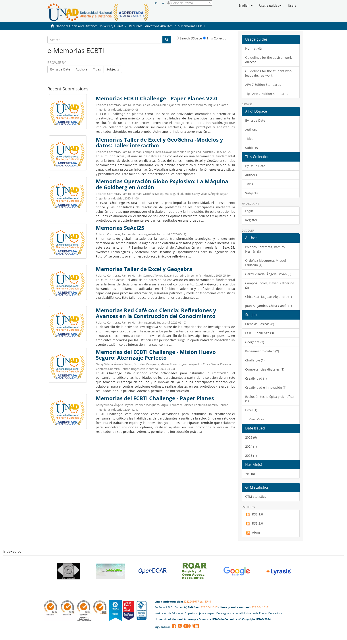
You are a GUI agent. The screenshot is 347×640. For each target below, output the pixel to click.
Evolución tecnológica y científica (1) (269, 398)
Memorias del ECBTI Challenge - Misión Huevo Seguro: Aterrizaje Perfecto (156, 354)
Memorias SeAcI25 (120, 227)
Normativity (253, 48)
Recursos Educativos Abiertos (151, 26)
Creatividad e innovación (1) (265, 387)
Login (249, 211)
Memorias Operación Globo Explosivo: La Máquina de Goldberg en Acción (162, 184)
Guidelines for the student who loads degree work (268, 73)
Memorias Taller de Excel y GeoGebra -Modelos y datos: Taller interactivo (159, 142)
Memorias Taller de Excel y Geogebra (144, 269)
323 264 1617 (209, 607)
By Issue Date (60, 69)
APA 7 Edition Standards (263, 84)
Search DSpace (189, 38)
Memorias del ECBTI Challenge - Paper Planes (155, 398)
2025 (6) (251, 437)
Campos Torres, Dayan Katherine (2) (269, 285)
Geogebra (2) (254, 342)
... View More (254, 419)
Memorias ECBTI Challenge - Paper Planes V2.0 (156, 98)
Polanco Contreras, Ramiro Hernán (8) (265, 249)
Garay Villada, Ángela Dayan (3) (268, 274)
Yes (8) (250, 474)
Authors (81, 69)
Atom (252, 532)
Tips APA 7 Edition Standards (266, 94)
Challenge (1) (254, 360)
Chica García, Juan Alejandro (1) (268, 297)
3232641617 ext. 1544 (197, 601)
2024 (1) (251, 446)
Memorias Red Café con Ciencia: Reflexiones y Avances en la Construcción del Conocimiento (156, 313)
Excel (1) (251, 410)
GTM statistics (255, 496)
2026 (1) (251, 455)
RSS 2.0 (254, 523)
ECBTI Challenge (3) (259, 333)
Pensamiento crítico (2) (262, 351)
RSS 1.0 (254, 514)
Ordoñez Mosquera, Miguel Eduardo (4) (265, 262)
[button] (245, 5)
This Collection (215, 38)
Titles (97, 69)
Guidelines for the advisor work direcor (268, 59)
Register (251, 220)
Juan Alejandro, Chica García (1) (268, 306)
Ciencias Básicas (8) (259, 324)
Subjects (112, 69)
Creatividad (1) (256, 378)
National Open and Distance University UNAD (89, 26)
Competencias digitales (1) (264, 369)
